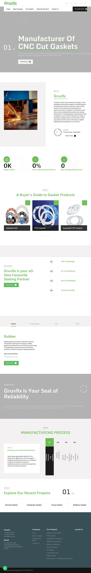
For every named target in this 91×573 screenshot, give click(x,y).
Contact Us (55, 9)
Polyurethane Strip (52, 553)
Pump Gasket (56, 505)
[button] (41, 236)
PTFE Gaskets (40, 228)
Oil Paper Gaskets (52, 547)
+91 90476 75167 (9, 534)
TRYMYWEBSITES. (27, 570)
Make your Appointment (11, 354)
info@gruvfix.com (11, 356)
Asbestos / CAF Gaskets (54, 533)
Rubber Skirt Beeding (53, 544)
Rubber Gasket (51, 556)
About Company (18, 9)
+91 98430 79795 (9, 533)
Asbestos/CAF (12, 228)
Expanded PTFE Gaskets (72, 228)
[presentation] (63, 76)
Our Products (30, 9)
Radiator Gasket (79, 505)
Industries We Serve (43, 9)
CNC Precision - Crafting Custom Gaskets (60, 558)
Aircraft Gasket (11, 505)
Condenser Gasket (34, 505)
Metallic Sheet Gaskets (54, 541)
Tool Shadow (51, 550)
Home (8, 9)
